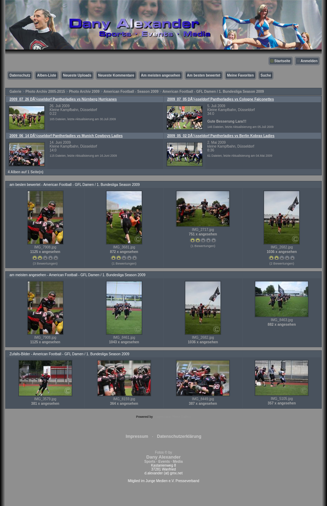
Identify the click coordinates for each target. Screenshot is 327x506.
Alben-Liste (46, 75)
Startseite (282, 61)
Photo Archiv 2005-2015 (45, 91)
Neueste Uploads (77, 75)
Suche (266, 75)
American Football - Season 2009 (131, 91)
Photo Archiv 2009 (84, 91)
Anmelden (309, 61)
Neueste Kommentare (116, 75)
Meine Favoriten (240, 75)
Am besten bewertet (203, 75)
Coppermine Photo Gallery (172, 417)
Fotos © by (163, 456)
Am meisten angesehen (160, 75)
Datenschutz (19, 75)
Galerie (15, 91)
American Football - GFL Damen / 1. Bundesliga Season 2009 (213, 91)
